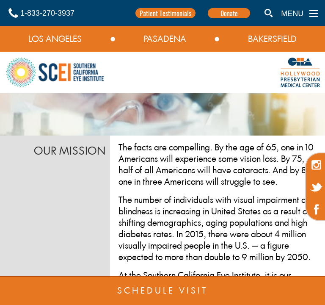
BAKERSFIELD (272, 38)
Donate (229, 13)
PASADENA (164, 38)
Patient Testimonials (165, 13)
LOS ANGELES (55, 38)
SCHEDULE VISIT (162, 290)
